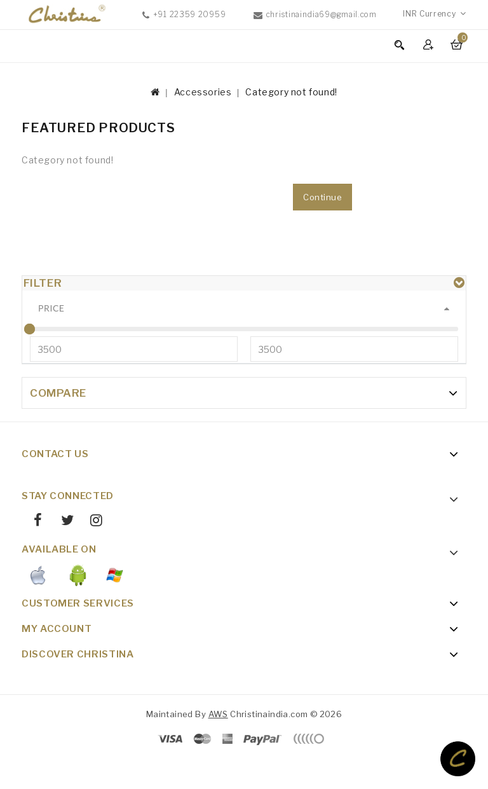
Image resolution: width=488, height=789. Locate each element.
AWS (218, 744)
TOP (457, 758)
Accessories (203, 91)
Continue (322, 197)
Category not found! (291, 91)
